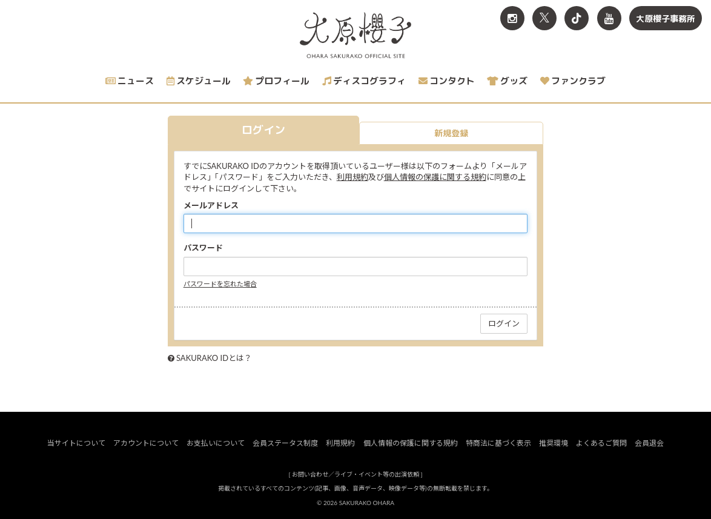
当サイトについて (76, 443)
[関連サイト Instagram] (512, 18)
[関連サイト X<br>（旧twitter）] (544, 18)
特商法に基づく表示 (498, 443)
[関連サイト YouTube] (609, 18)
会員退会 (649, 443)
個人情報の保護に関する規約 (435, 177)
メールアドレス (211, 205)
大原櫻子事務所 (665, 18)
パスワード (203, 248)
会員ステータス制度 (285, 443)
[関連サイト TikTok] (576, 18)
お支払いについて (216, 443)
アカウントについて (146, 443)
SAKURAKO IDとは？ (214, 358)
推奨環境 (553, 443)
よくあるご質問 (601, 443)
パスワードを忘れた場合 (220, 284)
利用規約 (352, 177)
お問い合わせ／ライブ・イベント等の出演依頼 (355, 474)
